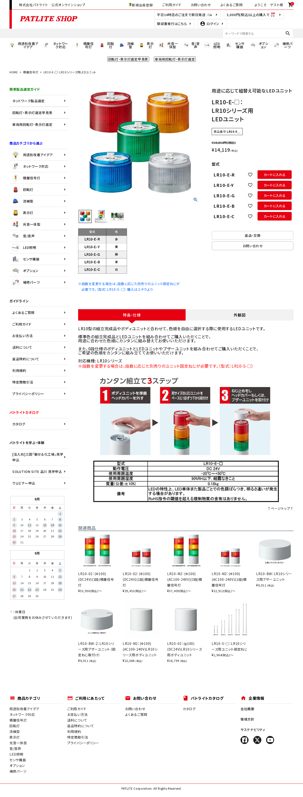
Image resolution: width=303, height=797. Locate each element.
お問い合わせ (201, 4)
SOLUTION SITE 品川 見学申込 (37, 471)
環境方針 (247, 719)
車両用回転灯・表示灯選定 (32, 124)
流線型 (22, 201)
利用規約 (19, 370)
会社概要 (247, 708)
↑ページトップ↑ (280, 508)
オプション (25, 270)
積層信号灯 (30, 72)
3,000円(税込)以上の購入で (251, 14)
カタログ (18, 424)
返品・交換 (253, 235)
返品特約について (25, 359)
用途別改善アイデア (32, 155)
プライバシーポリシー (28, 393)
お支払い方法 (22, 335)
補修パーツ (26, 282)
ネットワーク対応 (30, 166)
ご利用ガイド (171, 4)
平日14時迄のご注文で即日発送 (184, 15)
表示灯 (22, 212)
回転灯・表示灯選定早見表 (32, 112)
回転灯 (22, 189)
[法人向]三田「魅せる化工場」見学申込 (37, 457)
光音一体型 (26, 224)
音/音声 (23, 236)
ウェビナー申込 (23, 483)
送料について (22, 347)
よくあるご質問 (231, 4)
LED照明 (24, 247)
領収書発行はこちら (172, 23)
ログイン (209, 23)
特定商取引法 (22, 382)
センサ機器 (26, 259)
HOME (13, 72)
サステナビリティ (253, 729)
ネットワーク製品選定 (28, 100)
